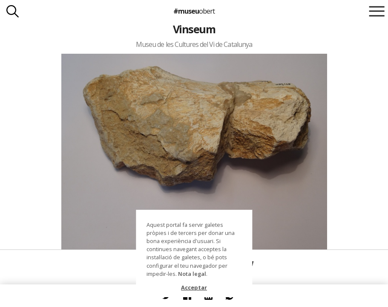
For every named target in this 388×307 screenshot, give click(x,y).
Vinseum (194, 29)
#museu (194, 11)
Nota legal (192, 274)
